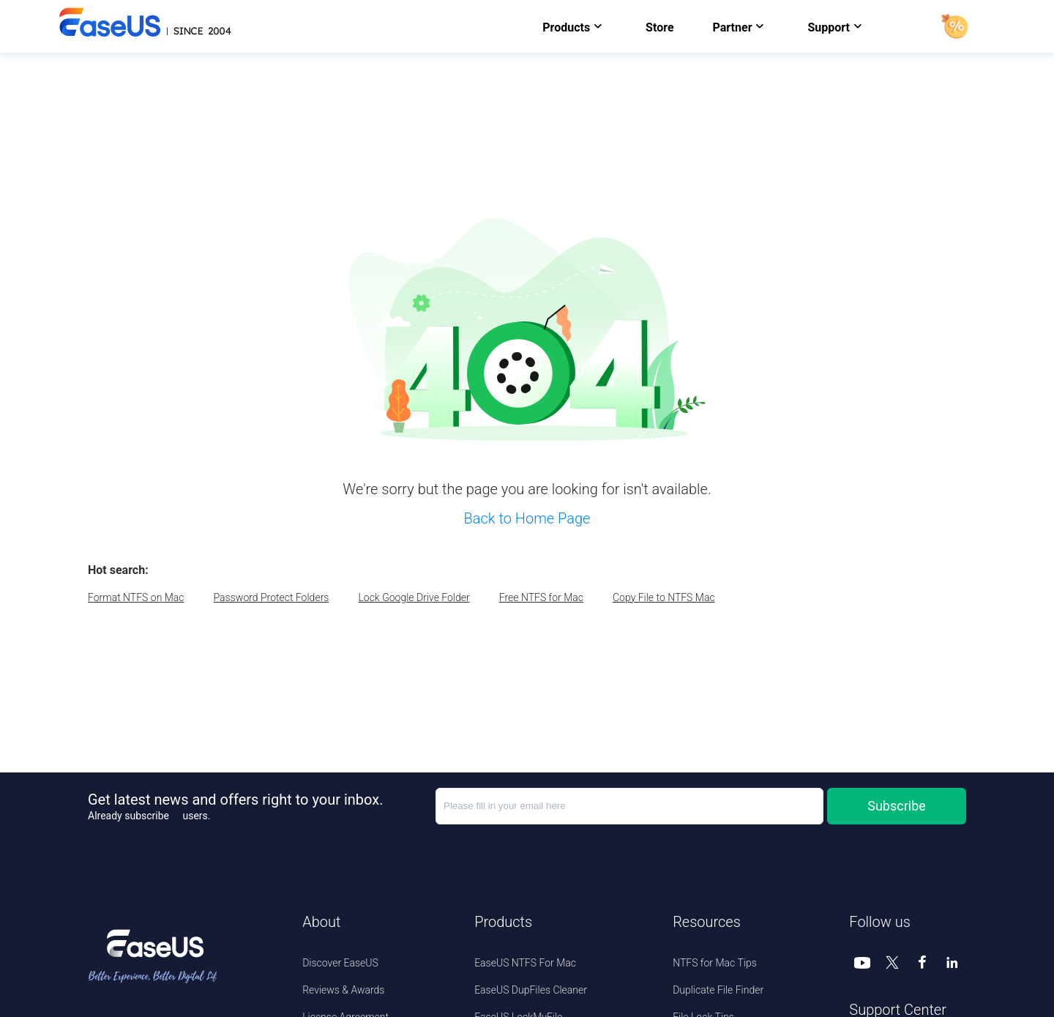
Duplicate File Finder (718, 990)
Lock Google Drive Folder (413, 597)
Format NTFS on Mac (136, 597)
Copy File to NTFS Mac (664, 597)
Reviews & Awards (343, 990)
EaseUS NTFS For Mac (525, 963)
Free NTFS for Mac (541, 597)
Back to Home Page (527, 518)
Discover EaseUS (340, 963)
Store (659, 27)
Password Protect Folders (271, 597)
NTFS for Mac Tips (715, 963)
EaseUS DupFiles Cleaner (530, 990)
